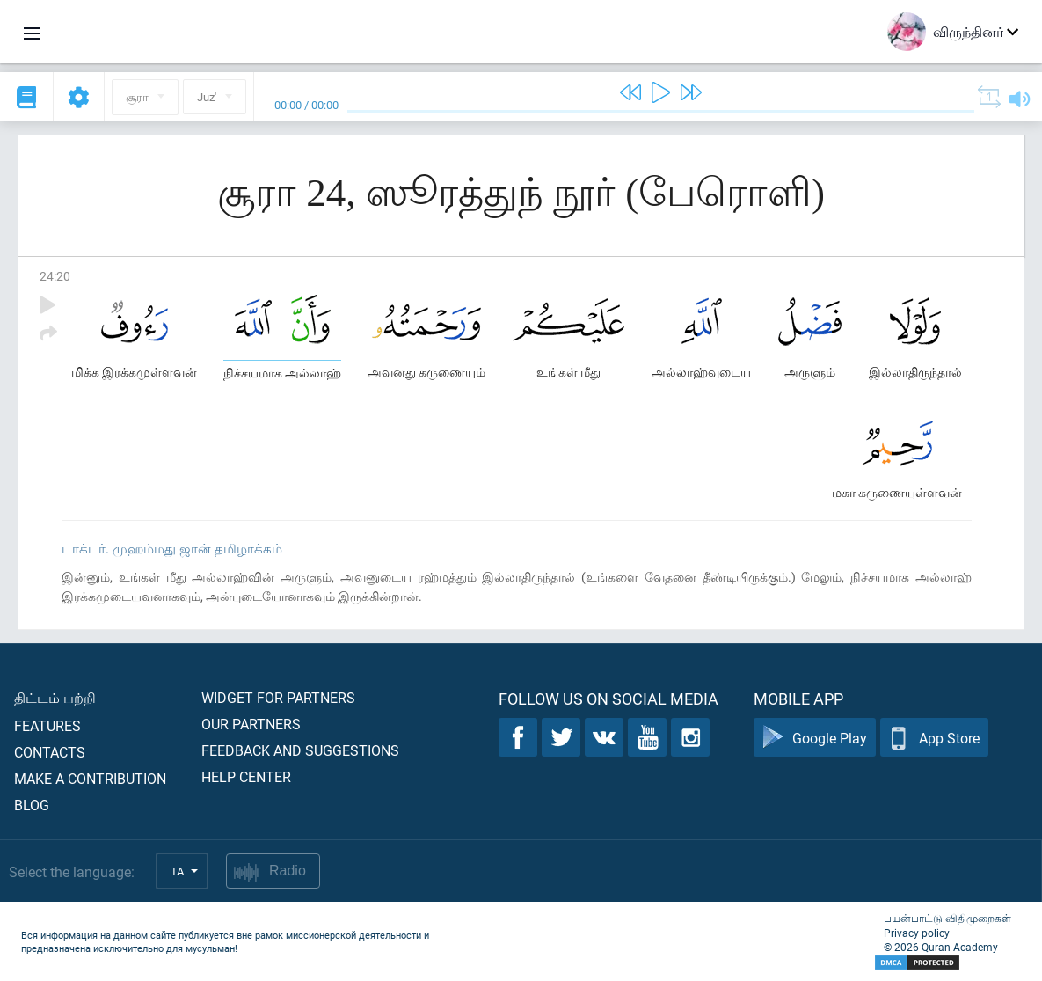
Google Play (814, 737)
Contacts (49, 752)
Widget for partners (278, 697)
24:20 (55, 275)
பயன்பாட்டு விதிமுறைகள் (947, 918)
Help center (246, 776)
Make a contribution (90, 778)
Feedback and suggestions (300, 750)
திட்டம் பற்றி (55, 697)
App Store (934, 737)
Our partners (251, 723)
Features (47, 725)
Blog (31, 804)
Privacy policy (917, 933)
